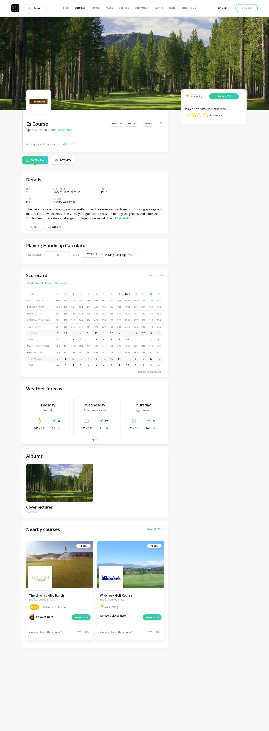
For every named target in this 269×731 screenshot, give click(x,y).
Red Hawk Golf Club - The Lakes (47, 283)
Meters (160, 275)
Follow (117, 123)
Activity (65, 160)
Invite (131, 123)
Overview (37, 160)
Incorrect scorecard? (150, 372)
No (72, 144)
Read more (122, 218)
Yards (150, 275)
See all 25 (155, 529)
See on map (65, 130)
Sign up (246, 8)
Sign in (222, 8)
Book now (81, 617)
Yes (65, 144)
